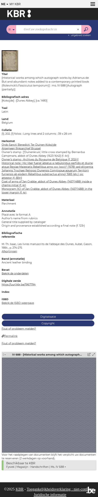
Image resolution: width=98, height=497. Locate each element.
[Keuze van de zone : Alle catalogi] (11, 29)
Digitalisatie (48, 316)
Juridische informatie (50, 494)
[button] (10, 60)
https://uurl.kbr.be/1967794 (19, 284)
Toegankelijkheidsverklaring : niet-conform (60, 489)
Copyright (48, 323)
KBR (19, 489)
